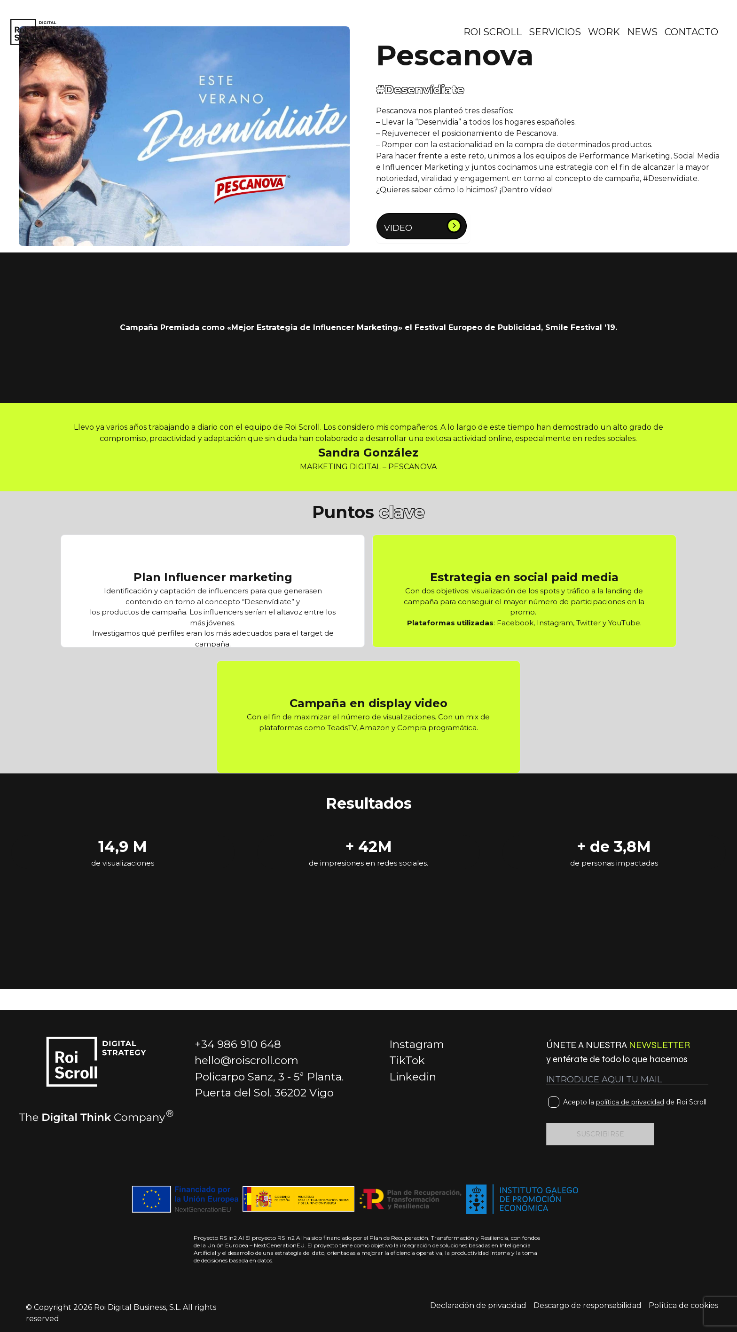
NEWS (642, 32)
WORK (604, 32)
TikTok (407, 1060)
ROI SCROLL (492, 32)
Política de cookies (683, 1305)
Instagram (416, 1044)
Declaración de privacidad (478, 1305)
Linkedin (412, 1076)
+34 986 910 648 (238, 1044)
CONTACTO (691, 32)
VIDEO (398, 228)
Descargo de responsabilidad (587, 1305)
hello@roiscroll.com (246, 1060)
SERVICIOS (555, 32)
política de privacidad (630, 1102)
